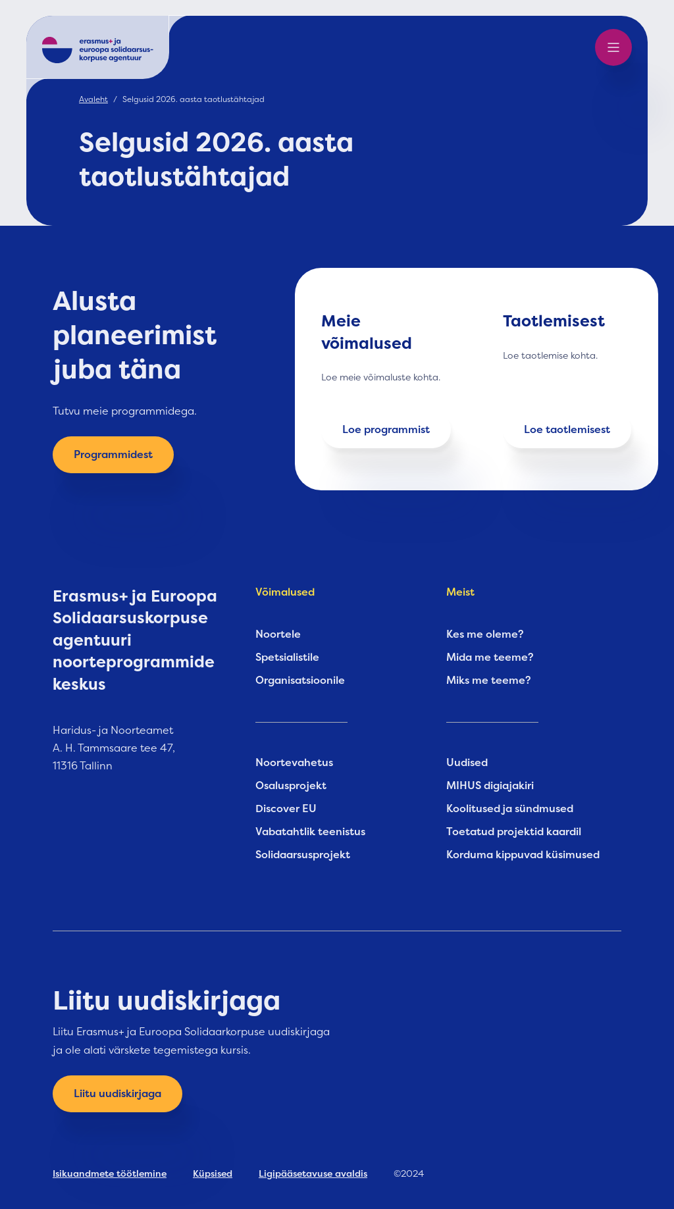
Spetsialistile (287, 657)
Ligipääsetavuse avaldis (313, 1173)
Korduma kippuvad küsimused (523, 855)
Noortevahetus (294, 763)
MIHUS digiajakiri (490, 786)
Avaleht (93, 99)
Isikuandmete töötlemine (110, 1173)
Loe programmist (386, 430)
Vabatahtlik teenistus (310, 832)
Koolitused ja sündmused (509, 809)
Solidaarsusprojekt (302, 855)
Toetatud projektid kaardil (513, 832)
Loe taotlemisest (567, 430)
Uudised (467, 763)
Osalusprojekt (290, 786)
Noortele (278, 634)
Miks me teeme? (488, 680)
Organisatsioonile (300, 680)
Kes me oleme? (485, 634)
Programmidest (113, 455)
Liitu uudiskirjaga (117, 1094)
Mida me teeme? (490, 657)
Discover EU (286, 809)
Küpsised (212, 1173)
